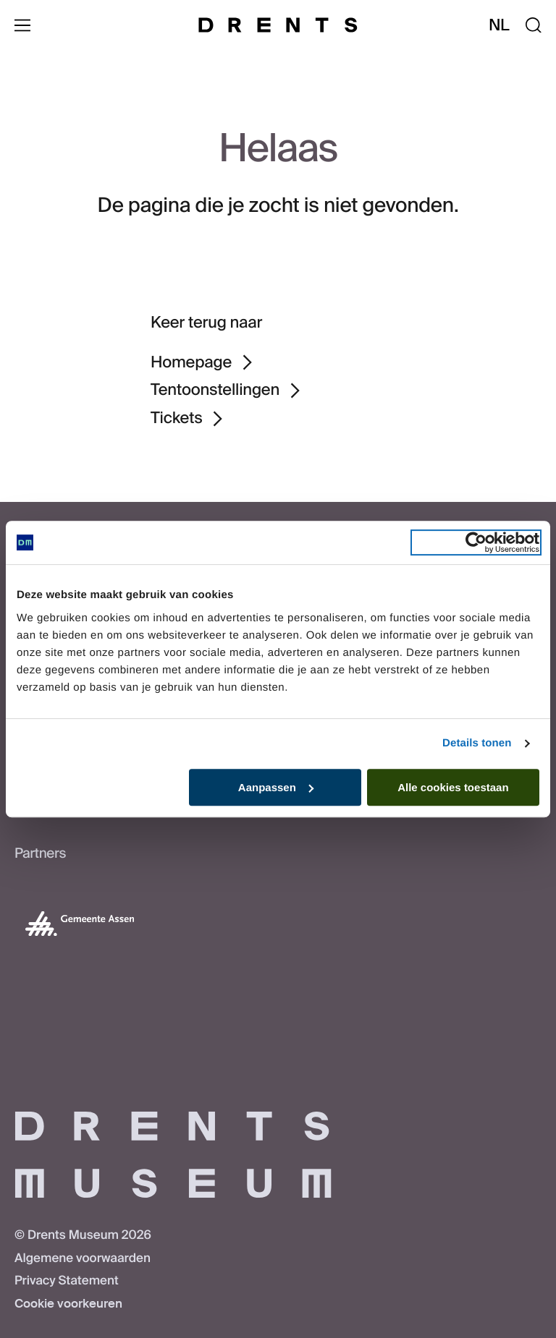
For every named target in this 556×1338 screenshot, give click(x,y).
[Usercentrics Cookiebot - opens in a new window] (476, 542)
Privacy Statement (66, 1281)
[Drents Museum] (278, 25)
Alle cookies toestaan (452, 787)
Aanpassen (275, 787)
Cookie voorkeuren (68, 1304)
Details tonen (476, 743)
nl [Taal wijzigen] (499, 25)
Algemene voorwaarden (82, 1258)
